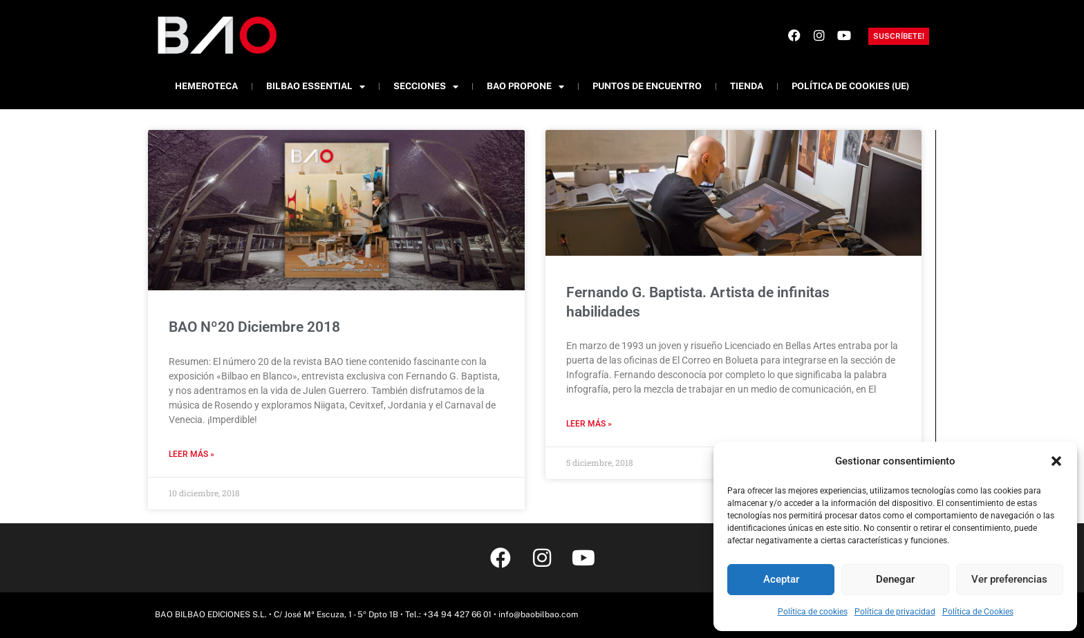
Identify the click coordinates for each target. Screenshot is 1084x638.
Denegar (895, 579)
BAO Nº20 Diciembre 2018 (254, 327)
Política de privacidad (894, 612)
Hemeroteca (206, 86)
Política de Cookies (977, 612)
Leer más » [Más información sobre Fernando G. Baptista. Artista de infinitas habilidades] (589, 424)
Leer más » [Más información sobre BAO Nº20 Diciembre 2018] (191, 454)
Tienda (746, 86)
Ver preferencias (1009, 579)
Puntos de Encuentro (647, 86)
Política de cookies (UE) (850, 86)
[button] (1056, 461)
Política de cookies (813, 612)
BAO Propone (525, 86)
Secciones (425, 86)
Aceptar (781, 579)
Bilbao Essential (315, 86)
